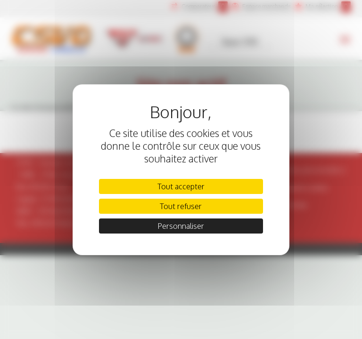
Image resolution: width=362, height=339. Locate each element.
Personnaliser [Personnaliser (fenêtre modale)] (180, 226)
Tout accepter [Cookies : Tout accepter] (181, 186)
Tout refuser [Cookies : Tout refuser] (181, 206)
